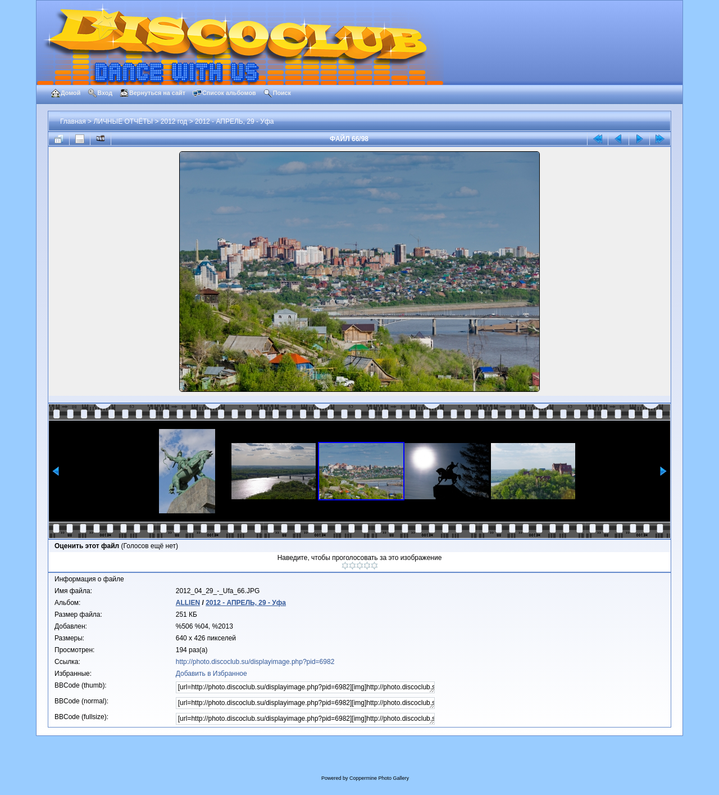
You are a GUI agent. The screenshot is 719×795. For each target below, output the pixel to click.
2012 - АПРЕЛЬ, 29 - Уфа (234, 121)
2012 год (174, 121)
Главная (73, 121)
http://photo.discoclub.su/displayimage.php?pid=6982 (255, 662)
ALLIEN (188, 603)
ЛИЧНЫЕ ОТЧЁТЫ (123, 121)
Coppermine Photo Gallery (379, 778)
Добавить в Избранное (211, 673)
